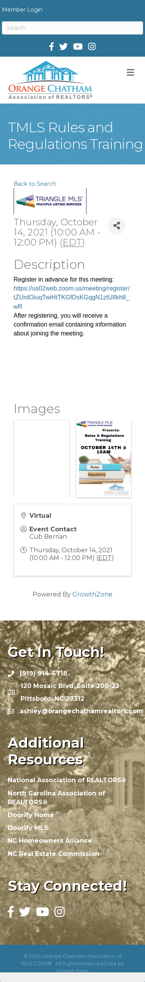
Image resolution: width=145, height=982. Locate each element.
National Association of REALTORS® (67, 780)
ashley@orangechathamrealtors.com (81, 711)
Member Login (22, 9)
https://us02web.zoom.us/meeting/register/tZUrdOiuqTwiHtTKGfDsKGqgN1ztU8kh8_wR (72, 297)
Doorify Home (31, 815)
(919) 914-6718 (43, 673)
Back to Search (35, 183)
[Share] (116, 226)
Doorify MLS (28, 828)
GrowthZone (92, 594)
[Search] (72, 28)
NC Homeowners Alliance (50, 840)
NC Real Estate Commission (53, 854)
